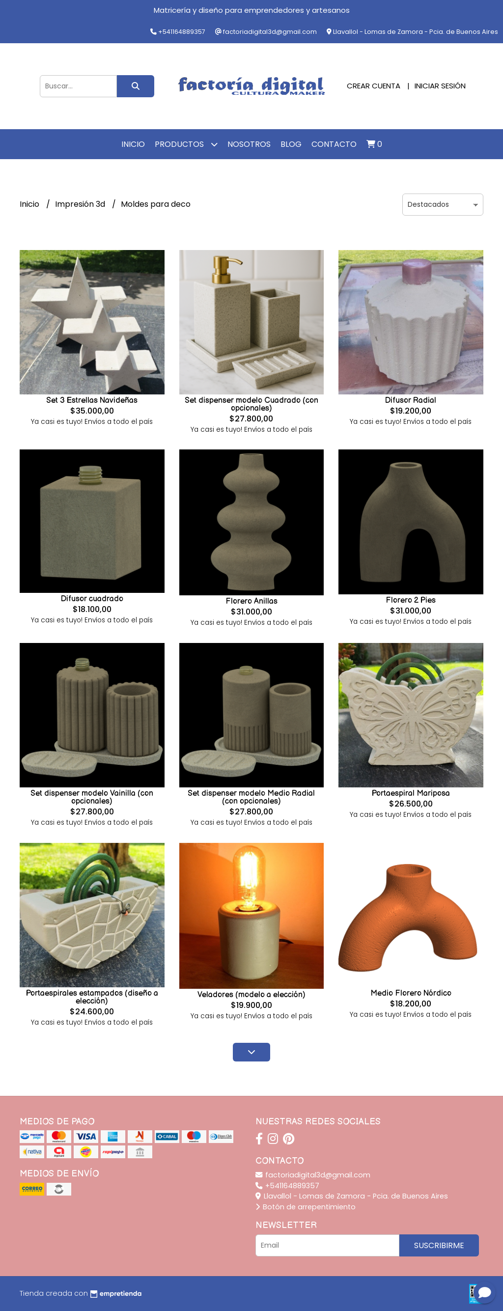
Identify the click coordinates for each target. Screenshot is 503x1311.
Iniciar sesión (440, 86)
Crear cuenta (373, 86)
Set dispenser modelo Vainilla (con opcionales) (91, 797)
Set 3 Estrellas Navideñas (92, 400)
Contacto (334, 144)
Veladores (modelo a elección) (251, 995)
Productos (186, 144)
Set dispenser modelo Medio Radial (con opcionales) (251, 797)
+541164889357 (287, 1186)
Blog (291, 144)
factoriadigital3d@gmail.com (312, 1175)
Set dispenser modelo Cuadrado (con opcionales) (251, 404)
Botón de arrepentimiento (305, 1207)
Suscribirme (439, 1245)
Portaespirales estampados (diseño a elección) (92, 997)
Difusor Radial (410, 400)
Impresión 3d (81, 204)
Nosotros (249, 144)
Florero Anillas (251, 601)
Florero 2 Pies (411, 600)
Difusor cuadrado (92, 599)
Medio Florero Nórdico (410, 993)
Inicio (133, 144)
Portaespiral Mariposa (411, 793)
